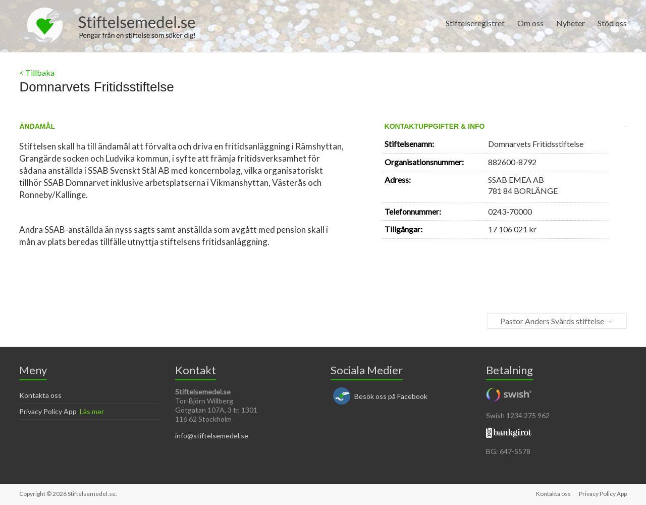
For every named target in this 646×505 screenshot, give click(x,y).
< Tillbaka (37, 72)
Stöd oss (612, 23)
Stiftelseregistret (475, 23)
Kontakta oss (40, 395)
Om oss (530, 23)
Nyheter (570, 23)
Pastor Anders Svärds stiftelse (557, 321)
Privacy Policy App (48, 411)
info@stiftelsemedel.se (211, 435)
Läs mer (92, 411)
